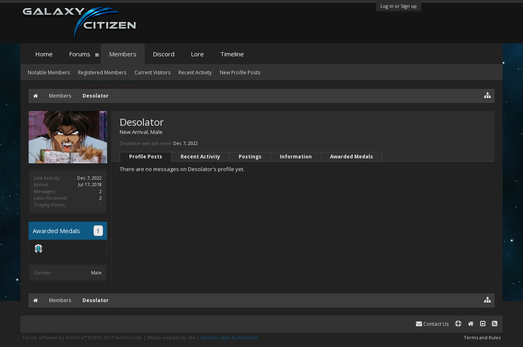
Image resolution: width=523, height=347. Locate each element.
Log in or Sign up (398, 6)
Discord (163, 54)
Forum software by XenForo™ (82, 337)
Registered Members (102, 72)
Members (122, 54)
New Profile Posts (240, 72)
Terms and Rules (482, 337)
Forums (79, 54)
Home (44, 54)
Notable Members (49, 72)
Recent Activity (200, 156)
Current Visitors (152, 72)
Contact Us (432, 323)
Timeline (232, 54)
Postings (250, 156)
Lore (197, 54)
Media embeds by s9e (171, 337)
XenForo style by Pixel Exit (229, 337)
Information (296, 156)
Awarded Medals (351, 156)
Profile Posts (145, 156)
